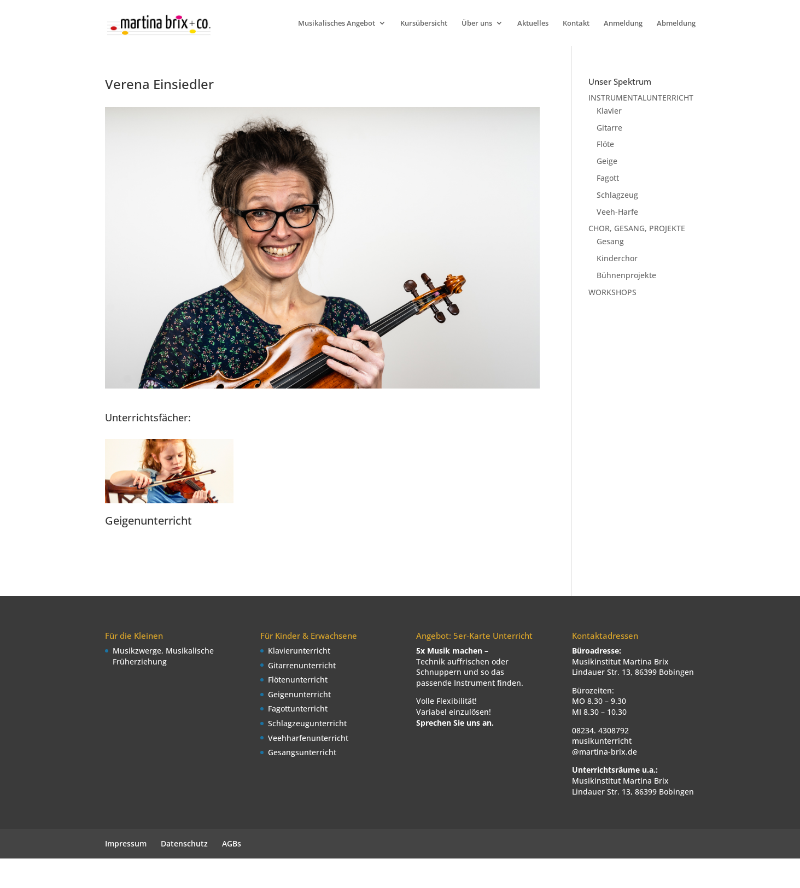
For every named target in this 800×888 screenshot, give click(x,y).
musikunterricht (602, 741)
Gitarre (609, 127)
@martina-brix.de (604, 751)
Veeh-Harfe (617, 212)
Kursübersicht (423, 23)
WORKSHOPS (612, 292)
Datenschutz (184, 843)
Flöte (605, 144)
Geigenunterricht (148, 520)
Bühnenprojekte (626, 275)
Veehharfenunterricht (308, 738)
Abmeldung (676, 23)
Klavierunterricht (299, 650)
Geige (607, 161)
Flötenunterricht (298, 679)
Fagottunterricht (298, 708)
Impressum (126, 843)
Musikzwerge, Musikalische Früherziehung (163, 656)
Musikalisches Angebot (336, 23)
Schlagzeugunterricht (307, 723)
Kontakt (576, 23)
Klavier (609, 110)
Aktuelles (532, 23)
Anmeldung (623, 23)
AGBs (231, 843)
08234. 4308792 (600, 730)
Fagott (608, 178)
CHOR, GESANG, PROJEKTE (636, 228)
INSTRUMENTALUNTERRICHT (640, 97)
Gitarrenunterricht (302, 665)
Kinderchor (617, 258)
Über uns (477, 23)
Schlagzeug (617, 195)
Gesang (610, 241)
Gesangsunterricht (302, 752)
